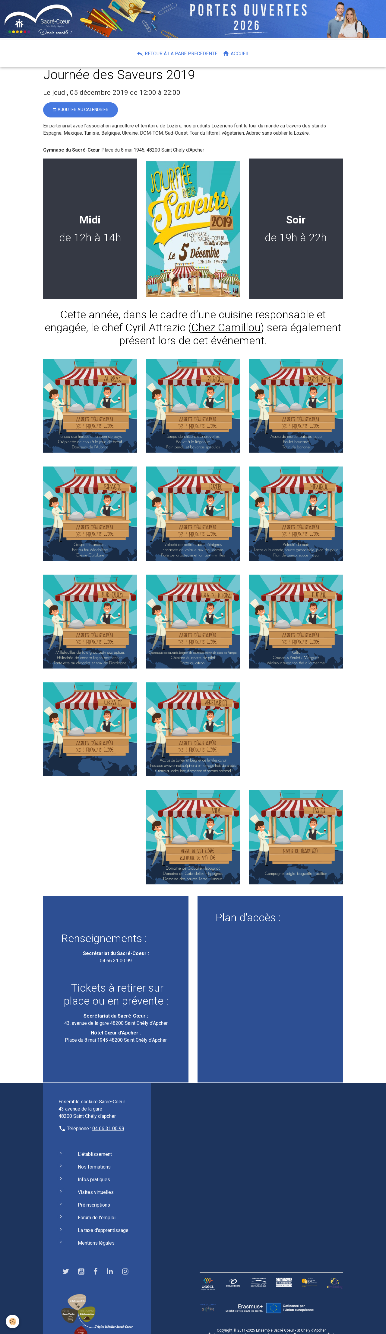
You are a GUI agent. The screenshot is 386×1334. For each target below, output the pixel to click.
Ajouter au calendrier (80, 110)
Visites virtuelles (96, 1192)
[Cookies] (13, 1321)
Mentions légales (96, 1243)
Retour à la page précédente (176, 53)
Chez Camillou (226, 327)
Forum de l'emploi (96, 1217)
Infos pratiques (94, 1179)
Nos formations (94, 1167)
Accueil (236, 53)
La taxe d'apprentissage (103, 1230)
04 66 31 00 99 (116, 961)
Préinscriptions (94, 1205)
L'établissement (95, 1154)
